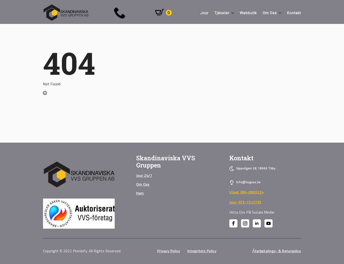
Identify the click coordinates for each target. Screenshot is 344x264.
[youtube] (268, 223)
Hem (140, 193)
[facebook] (233, 223)
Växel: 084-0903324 (246, 192)
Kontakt (294, 13)
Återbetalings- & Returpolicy (276, 251)
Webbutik (248, 13)
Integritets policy (201, 251)
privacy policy (168, 251)
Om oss (270, 13)
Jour (204, 13)
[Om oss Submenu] (279, 13)
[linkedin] (257, 223)
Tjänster (222, 13)
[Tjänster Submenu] (232, 13)
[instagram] (245, 223)
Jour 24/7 (144, 176)
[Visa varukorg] (163, 12)
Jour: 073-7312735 (245, 202)
